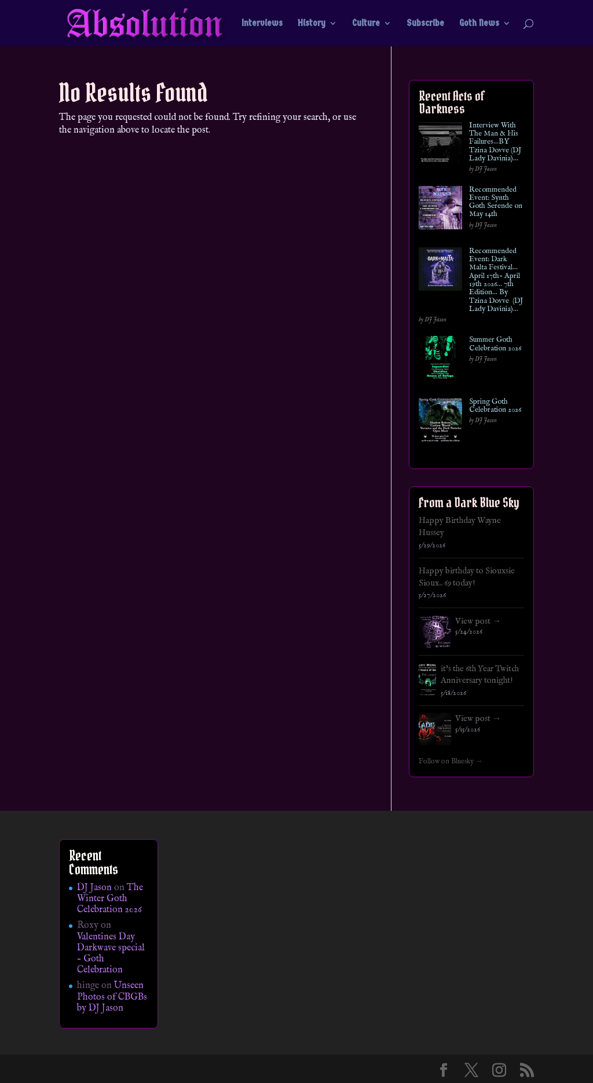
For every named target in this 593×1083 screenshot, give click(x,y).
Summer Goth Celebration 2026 (495, 344)
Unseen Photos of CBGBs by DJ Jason (112, 997)
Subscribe (425, 23)
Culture (366, 23)
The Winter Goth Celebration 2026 (110, 899)
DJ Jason (94, 888)
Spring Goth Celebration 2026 (495, 406)
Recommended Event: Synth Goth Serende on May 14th (495, 202)
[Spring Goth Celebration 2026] (440, 422)
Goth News (479, 23)
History (311, 23)
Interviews (262, 23)
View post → (478, 621)
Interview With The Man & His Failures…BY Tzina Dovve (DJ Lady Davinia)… (495, 142)
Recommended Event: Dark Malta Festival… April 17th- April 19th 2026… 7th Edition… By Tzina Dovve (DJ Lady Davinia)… (496, 280)
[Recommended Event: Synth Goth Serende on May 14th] (440, 210)
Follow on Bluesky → (451, 761)
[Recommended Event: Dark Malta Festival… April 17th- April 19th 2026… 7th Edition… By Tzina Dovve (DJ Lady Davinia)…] (440, 271)
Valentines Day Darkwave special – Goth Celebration (111, 953)
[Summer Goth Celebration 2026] (440, 360)
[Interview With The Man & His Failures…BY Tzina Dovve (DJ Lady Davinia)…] (440, 146)
